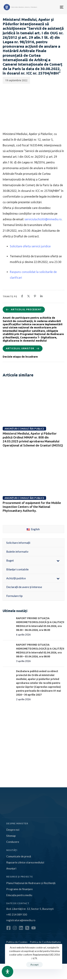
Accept (34, 964)
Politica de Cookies (17, 941)
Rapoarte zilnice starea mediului (25, 862)
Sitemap (11, 835)
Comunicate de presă (18, 856)
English (33, 529)
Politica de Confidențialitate (45, 941)
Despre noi (12, 829)
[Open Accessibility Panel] (7, 971)
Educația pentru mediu (19, 895)
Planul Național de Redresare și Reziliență (30, 883)
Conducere (12, 841)
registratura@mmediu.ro (20, 920)
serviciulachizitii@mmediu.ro (43, 219)
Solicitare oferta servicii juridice (30, 246)
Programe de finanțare (19, 889)
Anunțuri (11, 868)
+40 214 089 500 (16, 914)
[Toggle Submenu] (58, 560)
